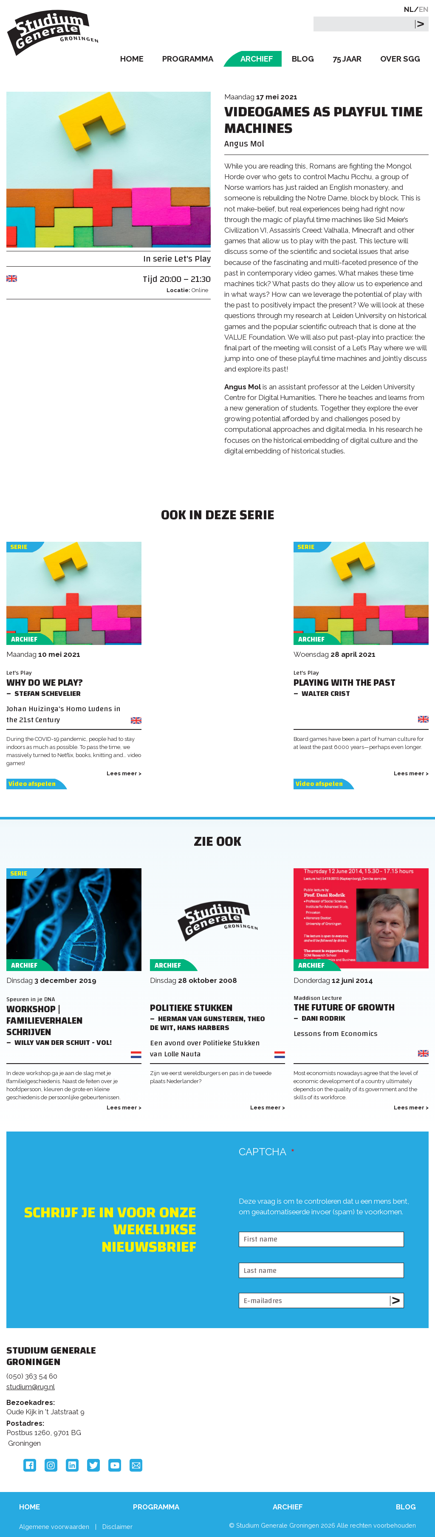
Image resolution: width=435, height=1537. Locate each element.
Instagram (51, 1465)
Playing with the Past (344, 683)
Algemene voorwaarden (54, 1526)
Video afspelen (32, 784)
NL (409, 9)
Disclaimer (117, 1526)
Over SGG (400, 58)
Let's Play (192, 259)
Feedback (212, 1388)
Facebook (29, 1465)
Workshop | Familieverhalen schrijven (44, 1021)
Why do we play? (44, 683)
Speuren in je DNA (30, 999)
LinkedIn (72, 1465)
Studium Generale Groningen (53, 32)
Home (132, 58)
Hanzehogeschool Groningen (341, 1414)
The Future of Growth (344, 1007)
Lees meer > (124, 773)
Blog (303, 58)
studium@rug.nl (30, 1386)
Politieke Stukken (191, 1008)
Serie (18, 547)
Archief (256, 58)
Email (136, 1465)
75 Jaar (347, 58)
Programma (187, 58)
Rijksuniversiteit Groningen (341, 1385)
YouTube (114, 1465)
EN (424, 9)
